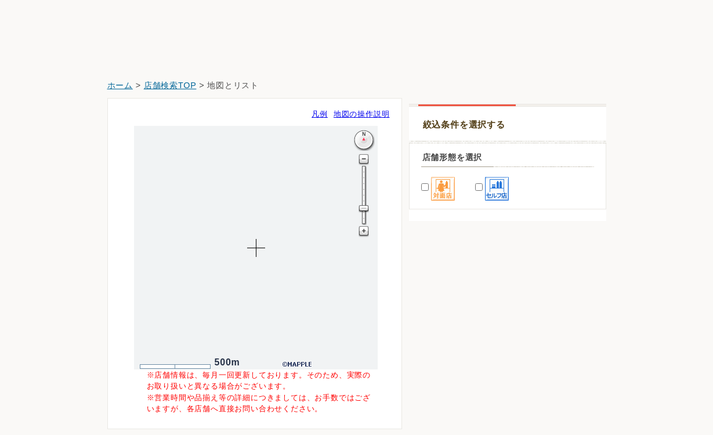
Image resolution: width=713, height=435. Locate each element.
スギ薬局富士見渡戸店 (457, 396)
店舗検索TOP (170, 85)
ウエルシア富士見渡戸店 (461, 364)
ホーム (120, 85)
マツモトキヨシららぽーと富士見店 (481, 331)
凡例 (320, 114)
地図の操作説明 (362, 114)
